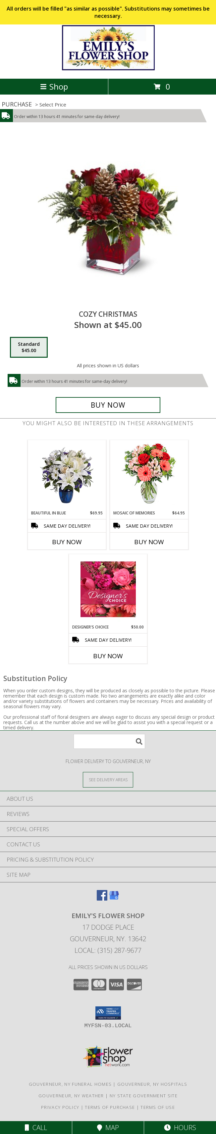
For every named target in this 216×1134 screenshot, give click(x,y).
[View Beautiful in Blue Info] (67, 475)
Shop (54, 86)
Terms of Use (157, 1107)
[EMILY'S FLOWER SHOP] (108, 69)
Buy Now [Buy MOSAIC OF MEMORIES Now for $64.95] (149, 542)
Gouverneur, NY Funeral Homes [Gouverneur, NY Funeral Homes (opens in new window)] (70, 1084)
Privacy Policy (60, 1107)
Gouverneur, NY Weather (71, 1096)
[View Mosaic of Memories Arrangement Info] (149, 475)
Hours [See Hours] (180, 1127)
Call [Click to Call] (36, 1127)
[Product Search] (109, 741)
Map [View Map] (108, 1127)
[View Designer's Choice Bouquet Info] (108, 589)
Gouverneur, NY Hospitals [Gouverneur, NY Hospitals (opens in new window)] (152, 1084)
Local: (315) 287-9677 (108, 950)
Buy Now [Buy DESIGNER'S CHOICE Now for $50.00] (108, 656)
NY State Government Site (144, 1096)
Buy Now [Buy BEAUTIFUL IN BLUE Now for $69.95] (67, 542)
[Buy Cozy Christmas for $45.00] (108, 405)
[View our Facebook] (102, 898)
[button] (108, 1013)
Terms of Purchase (110, 1107)
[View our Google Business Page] (114, 898)
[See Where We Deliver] (108, 779)
